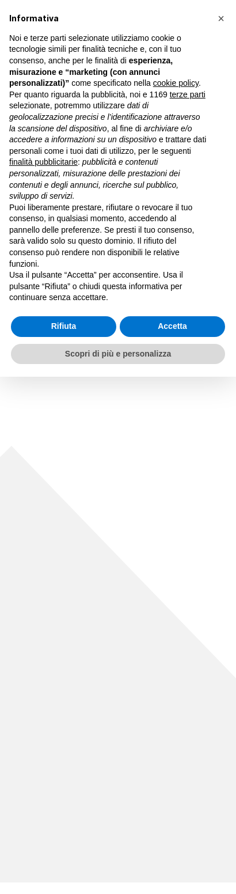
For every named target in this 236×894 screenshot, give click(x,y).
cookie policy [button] (176, 83)
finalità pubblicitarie (43, 161)
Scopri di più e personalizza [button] (118, 353)
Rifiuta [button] (64, 326)
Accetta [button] (172, 326)
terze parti (187, 94)
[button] (221, 18)
